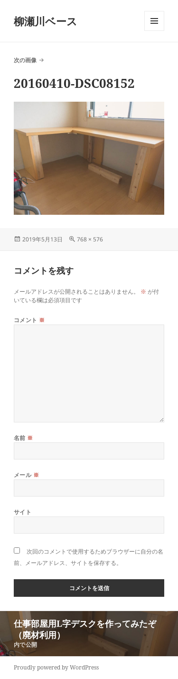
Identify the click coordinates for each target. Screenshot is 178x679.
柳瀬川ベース (45, 21)
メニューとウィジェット (154, 30)
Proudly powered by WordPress (56, 667)
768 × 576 (90, 239)
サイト (22, 512)
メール (26, 475)
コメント (29, 320)
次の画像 (25, 60)
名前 (23, 438)
